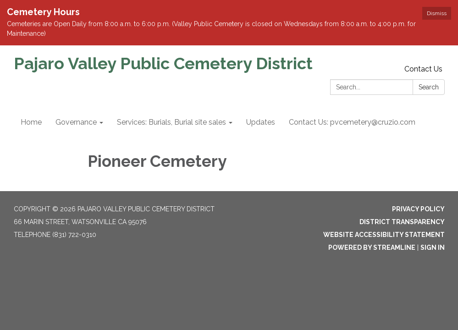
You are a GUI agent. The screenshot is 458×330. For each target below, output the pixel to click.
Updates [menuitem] (260, 122)
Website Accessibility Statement (384, 234)
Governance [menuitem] (76, 122)
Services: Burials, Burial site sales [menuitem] (171, 122)
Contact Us (423, 69)
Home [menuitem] (31, 122)
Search (429, 87)
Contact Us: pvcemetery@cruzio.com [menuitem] (352, 122)
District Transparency (402, 222)
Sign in (432, 247)
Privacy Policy (418, 209)
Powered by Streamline (371, 247)
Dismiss (437, 13)
